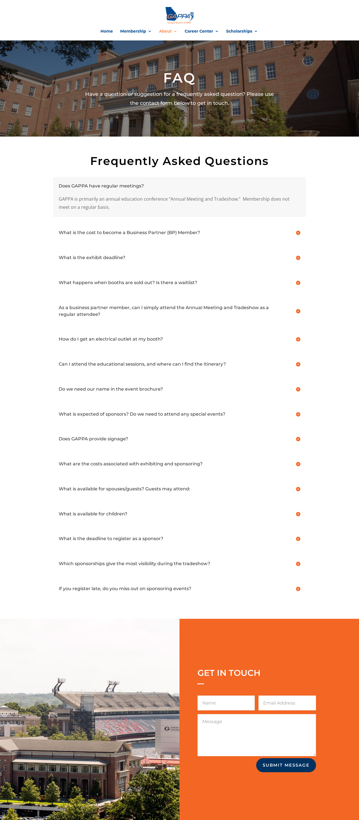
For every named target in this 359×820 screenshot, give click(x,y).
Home (107, 31)
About (165, 31)
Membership (133, 31)
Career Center (199, 31)
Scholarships (239, 31)
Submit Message (286, 765)
